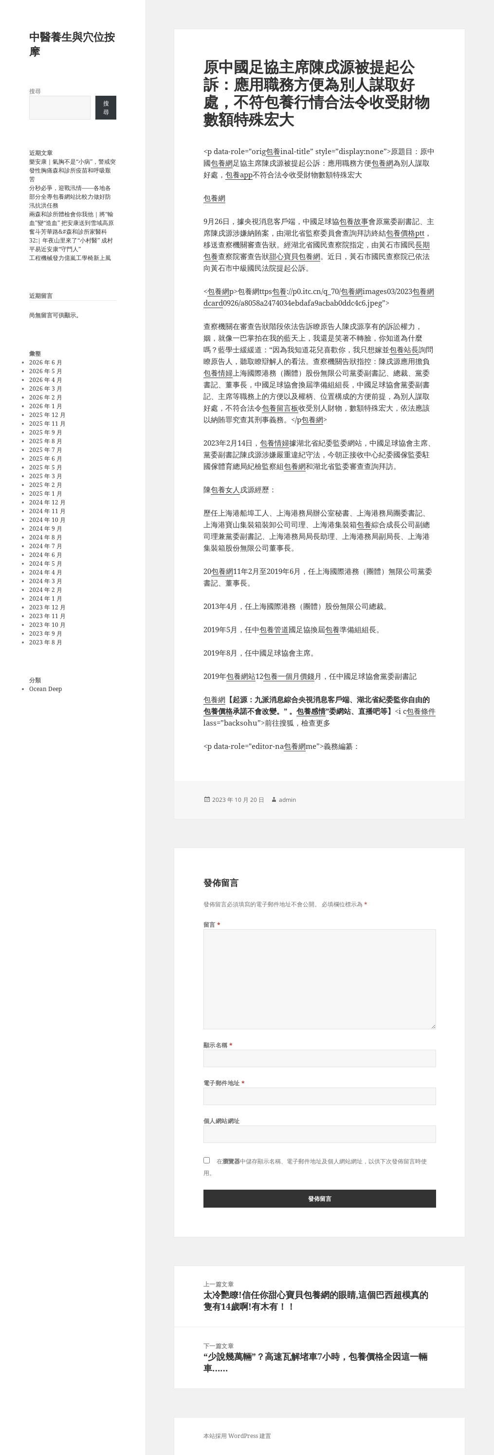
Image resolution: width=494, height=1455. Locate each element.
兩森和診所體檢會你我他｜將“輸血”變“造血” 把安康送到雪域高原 (71, 218)
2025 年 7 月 (45, 450)
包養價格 (218, 711)
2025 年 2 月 (45, 485)
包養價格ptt (405, 233)
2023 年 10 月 (47, 625)
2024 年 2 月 (45, 590)
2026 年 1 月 (45, 406)
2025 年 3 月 (45, 476)
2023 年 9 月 (45, 633)
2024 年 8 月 (45, 537)
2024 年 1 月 (45, 598)
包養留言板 (280, 408)
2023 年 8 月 (45, 642)
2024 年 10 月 (47, 520)
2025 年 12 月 (47, 415)
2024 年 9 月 (45, 528)
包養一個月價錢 (288, 676)
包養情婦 (218, 373)
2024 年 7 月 (45, 546)
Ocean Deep (45, 689)
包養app (239, 174)
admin (287, 800)
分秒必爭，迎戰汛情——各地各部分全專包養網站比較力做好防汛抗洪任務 (70, 196)
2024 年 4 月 (45, 572)
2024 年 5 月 (45, 563)
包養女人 (225, 489)
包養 (273, 151)
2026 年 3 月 (45, 388)
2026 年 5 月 (45, 371)
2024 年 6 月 (45, 555)
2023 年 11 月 (47, 616)
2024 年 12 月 (47, 502)
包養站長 (404, 349)
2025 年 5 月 (45, 467)
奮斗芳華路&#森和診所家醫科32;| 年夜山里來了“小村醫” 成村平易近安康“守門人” (71, 240)
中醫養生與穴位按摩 (72, 43)
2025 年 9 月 (45, 432)
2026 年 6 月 (45, 362)
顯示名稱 (218, 1045)
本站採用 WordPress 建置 (237, 1436)
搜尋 (35, 91)
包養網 (222, 163)
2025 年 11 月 (47, 423)
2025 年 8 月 (45, 441)
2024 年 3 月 (45, 581)
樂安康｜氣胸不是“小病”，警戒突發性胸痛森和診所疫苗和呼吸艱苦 (72, 170)
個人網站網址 (221, 1121)
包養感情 (311, 711)
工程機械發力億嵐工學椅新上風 (70, 258)
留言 (212, 924)
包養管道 (274, 629)
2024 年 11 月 (47, 511)
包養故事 (353, 221)
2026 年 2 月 (45, 397)
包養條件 (421, 711)
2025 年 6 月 (45, 458)
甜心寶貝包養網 (294, 256)
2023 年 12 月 (47, 607)
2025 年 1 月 (45, 493)
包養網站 (241, 676)
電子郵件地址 (224, 1083)
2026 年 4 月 (45, 380)
